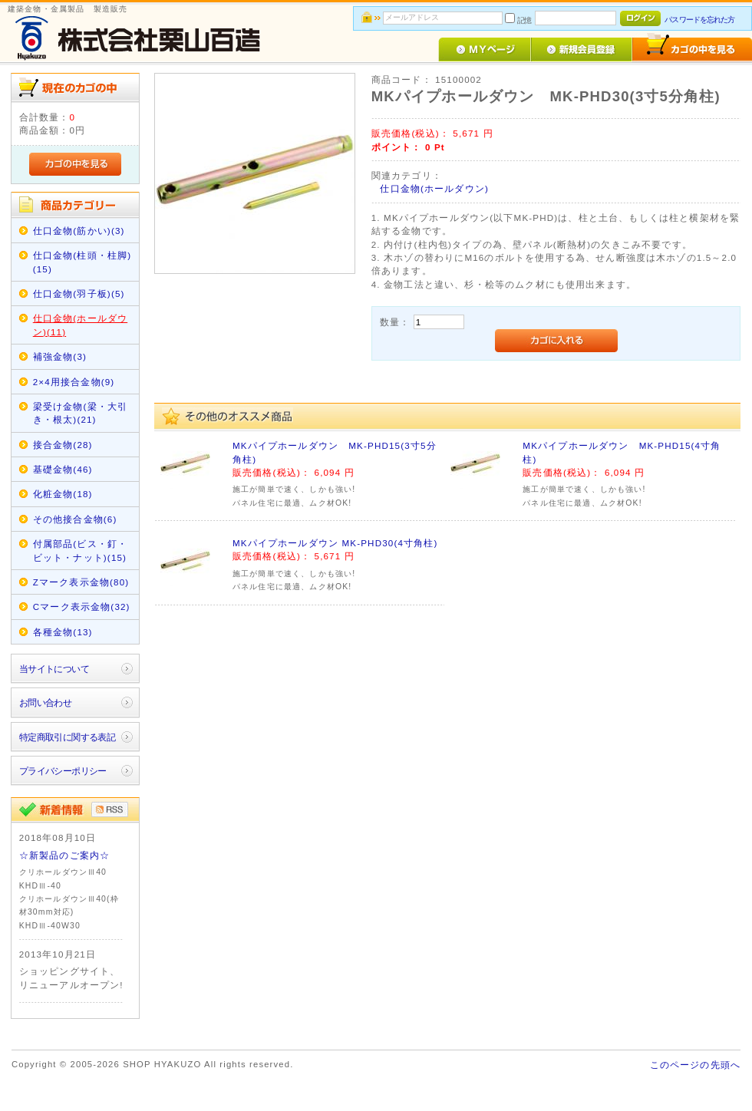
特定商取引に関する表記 (67, 737)
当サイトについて (54, 669)
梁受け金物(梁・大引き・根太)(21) (80, 412)
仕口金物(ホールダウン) (434, 188)
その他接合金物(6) (75, 519)
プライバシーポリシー (63, 771)
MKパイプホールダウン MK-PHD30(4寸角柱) (335, 543)
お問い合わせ (45, 702)
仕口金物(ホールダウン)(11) (80, 324)
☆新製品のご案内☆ (64, 855)
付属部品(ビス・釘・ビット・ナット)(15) (80, 550)
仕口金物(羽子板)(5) (79, 293)
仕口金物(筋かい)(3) (79, 231)
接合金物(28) (63, 445)
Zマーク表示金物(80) (81, 582)
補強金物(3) (60, 356)
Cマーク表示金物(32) (81, 607)
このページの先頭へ (695, 1065)
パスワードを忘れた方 (699, 19)
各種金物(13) (63, 632)
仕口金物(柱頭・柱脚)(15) (82, 261)
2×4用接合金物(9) (74, 382)
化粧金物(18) (63, 494)
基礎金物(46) (63, 469)
